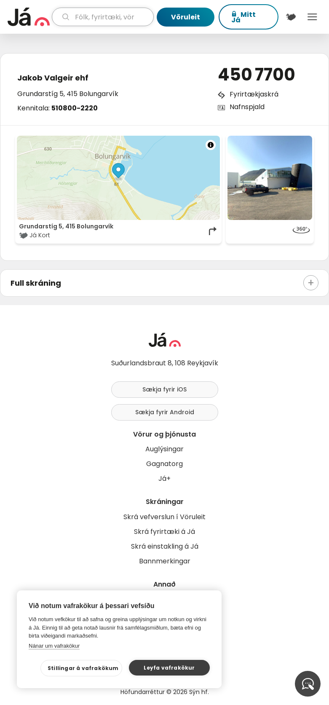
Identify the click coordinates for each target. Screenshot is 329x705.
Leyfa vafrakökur (169, 667)
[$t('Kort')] (291, 17)
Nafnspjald (247, 107)
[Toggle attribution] (211, 145)
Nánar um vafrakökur (54, 646)
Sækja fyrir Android (164, 412)
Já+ (164, 478)
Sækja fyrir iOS (164, 389)
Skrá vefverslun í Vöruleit (164, 517)
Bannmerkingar (164, 561)
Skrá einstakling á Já (164, 546)
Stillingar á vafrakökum (83, 668)
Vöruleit (185, 17)
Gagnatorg (164, 464)
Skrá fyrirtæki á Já (164, 531)
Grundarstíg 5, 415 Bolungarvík (67, 94)
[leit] (102, 17)
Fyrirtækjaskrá (254, 94)
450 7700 (256, 74)
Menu (312, 17)
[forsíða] (29, 17)
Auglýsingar (164, 449)
